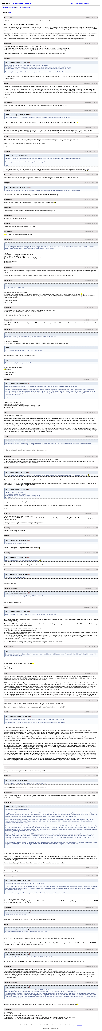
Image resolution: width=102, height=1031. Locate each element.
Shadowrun (27, 7)
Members (81, 3)
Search (76, 3)
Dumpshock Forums (9, 7)
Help (72, 3)
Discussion (19, 7)
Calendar (86, 3)
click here (79, 1024)
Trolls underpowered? (22, 3)
